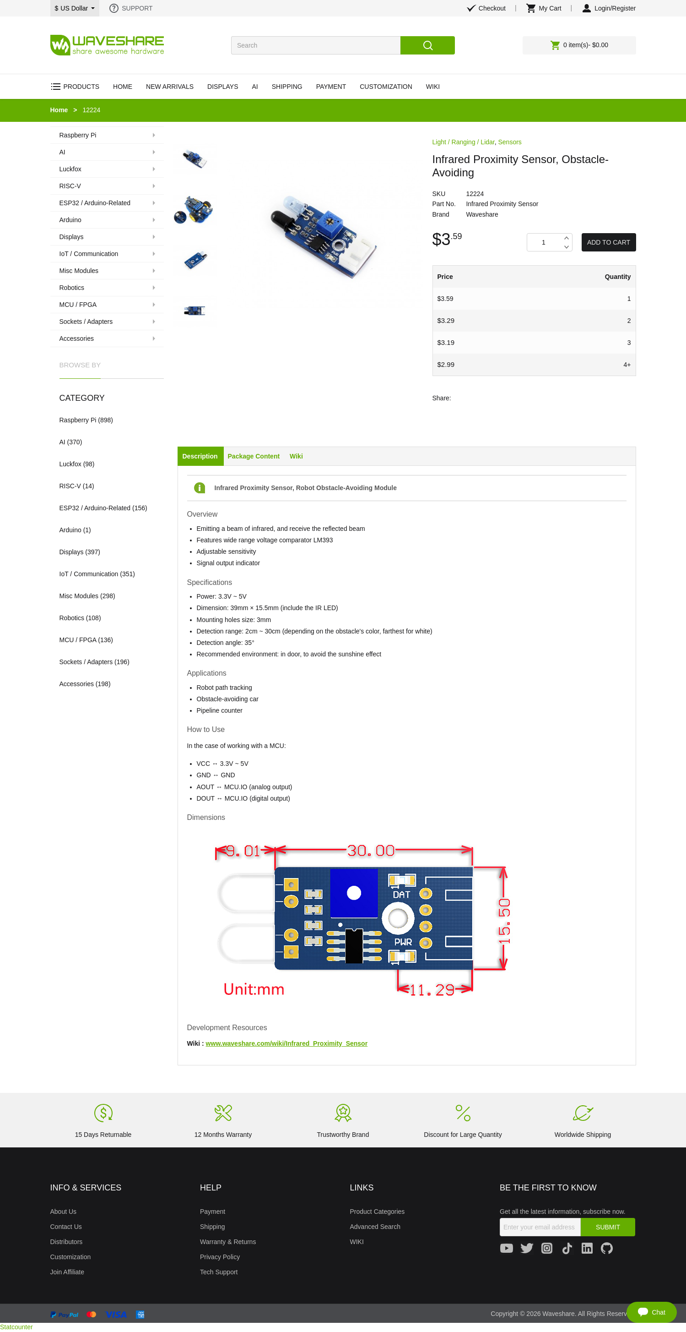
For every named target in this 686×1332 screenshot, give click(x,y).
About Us (63, 1211)
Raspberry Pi (78, 420)
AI (62, 442)
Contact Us (66, 1226)
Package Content (254, 456)
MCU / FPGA (78, 640)
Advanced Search (375, 1226)
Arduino (70, 530)
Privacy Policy (220, 1257)
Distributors (66, 1241)
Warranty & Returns (228, 1241)
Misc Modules (79, 596)
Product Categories (377, 1211)
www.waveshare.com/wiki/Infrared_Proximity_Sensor (287, 1043)
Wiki (296, 456)
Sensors (510, 142)
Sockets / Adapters (86, 662)
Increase (567, 237)
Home (59, 110)
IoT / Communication (89, 574)
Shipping (212, 1226)
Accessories (76, 684)
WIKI (357, 1241)
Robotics (71, 618)
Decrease (567, 246)
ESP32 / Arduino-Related (95, 508)
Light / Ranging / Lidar (463, 142)
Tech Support (219, 1272)
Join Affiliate (67, 1272)
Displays (71, 552)
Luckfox (70, 464)
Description (200, 456)
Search (427, 45)
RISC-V (70, 486)
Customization (70, 1257)
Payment (212, 1211)
